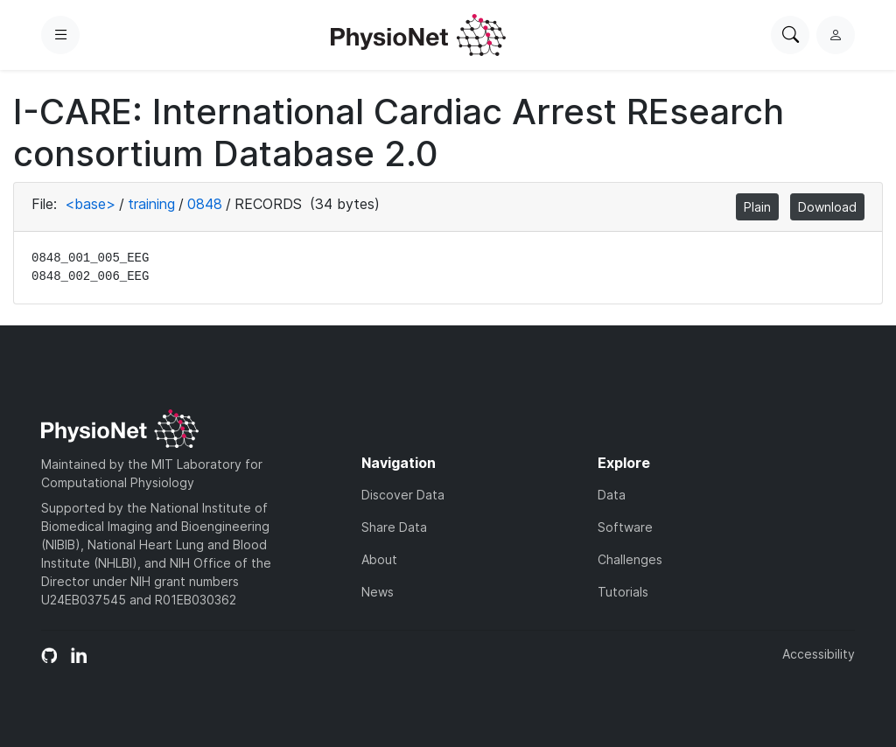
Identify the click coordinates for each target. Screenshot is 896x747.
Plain (757, 206)
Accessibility (818, 653)
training (151, 204)
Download (827, 206)
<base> (90, 204)
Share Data (394, 527)
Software (625, 527)
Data (612, 494)
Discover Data (402, 494)
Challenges (630, 559)
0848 (204, 204)
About (379, 559)
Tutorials (623, 591)
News (377, 591)
